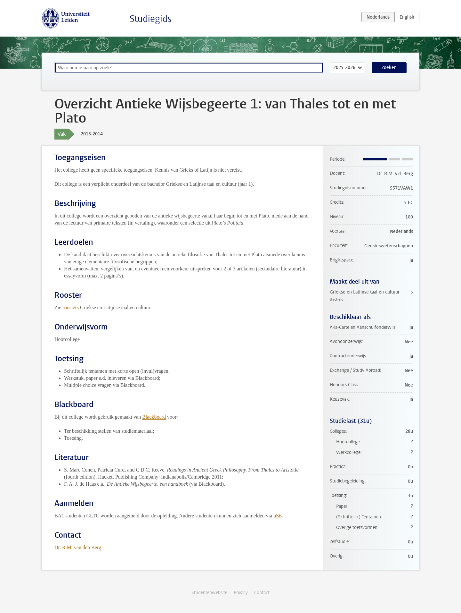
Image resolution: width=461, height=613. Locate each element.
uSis (277, 515)
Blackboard (154, 417)
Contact (262, 593)
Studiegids (151, 19)
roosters (70, 307)
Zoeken (389, 67)
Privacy (241, 593)
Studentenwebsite (209, 593)
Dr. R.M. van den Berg (77, 547)
